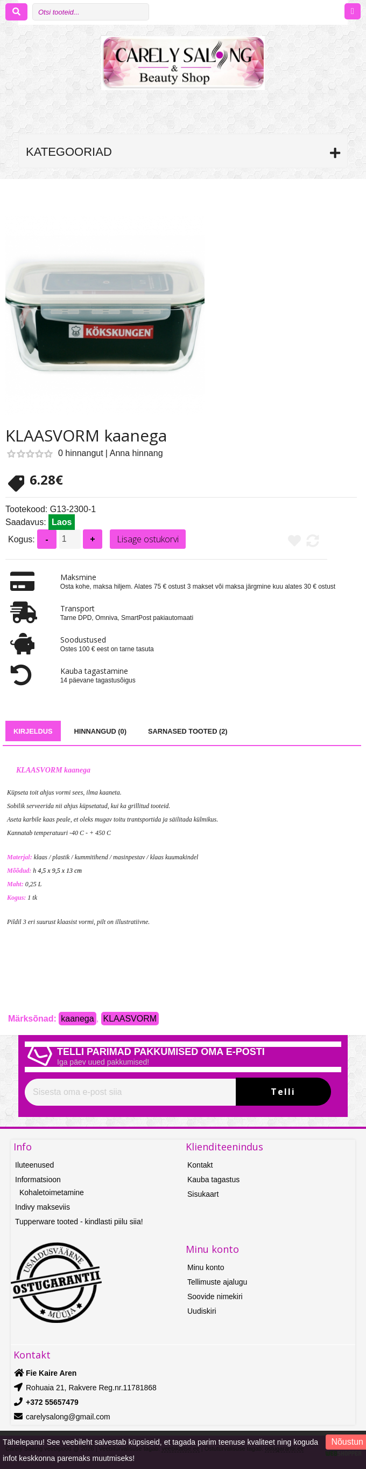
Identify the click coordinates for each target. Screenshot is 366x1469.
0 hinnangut (80, 453)
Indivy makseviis (42, 1207)
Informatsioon (38, 1179)
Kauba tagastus (213, 1179)
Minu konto (205, 1267)
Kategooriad (69, 151)
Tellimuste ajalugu (217, 1282)
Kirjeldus (33, 731)
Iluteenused (34, 1165)
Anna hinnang (136, 453)
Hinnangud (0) (100, 731)
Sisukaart (203, 1194)
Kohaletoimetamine (51, 1192)
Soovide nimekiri (215, 1296)
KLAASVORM (130, 1018)
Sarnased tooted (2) (188, 731)
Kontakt (200, 1165)
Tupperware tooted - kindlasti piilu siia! (79, 1221)
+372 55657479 (52, 1402)
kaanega (77, 1018)
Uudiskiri (201, 1311)
